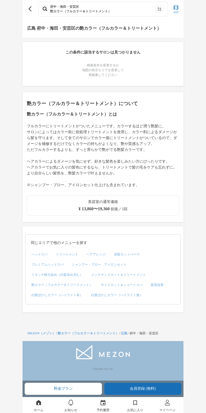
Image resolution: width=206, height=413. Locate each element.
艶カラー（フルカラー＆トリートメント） (88, 333)
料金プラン (63, 389)
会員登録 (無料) (143, 389)
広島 (124, 333)
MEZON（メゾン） (41, 333)
